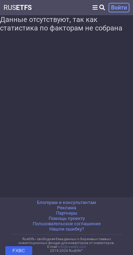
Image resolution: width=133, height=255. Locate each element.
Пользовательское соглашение (67, 223)
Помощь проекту (67, 218)
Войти (119, 7)
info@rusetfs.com (72, 247)
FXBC (18, 250)
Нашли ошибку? (66, 229)
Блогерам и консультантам (66, 202)
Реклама (66, 207)
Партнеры (66, 213)
